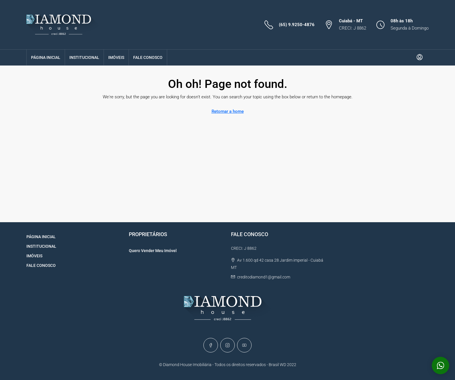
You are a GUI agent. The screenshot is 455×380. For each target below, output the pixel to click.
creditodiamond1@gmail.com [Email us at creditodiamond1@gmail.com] (263, 277)
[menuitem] (420, 57)
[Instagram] (227, 345)
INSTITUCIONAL (84, 57)
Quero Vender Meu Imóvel (153, 250)
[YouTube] (244, 345)
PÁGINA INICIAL (45, 57)
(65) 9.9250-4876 (297, 24)
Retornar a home (228, 111)
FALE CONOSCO (147, 57)
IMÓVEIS (116, 57)
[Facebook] (210, 345)
